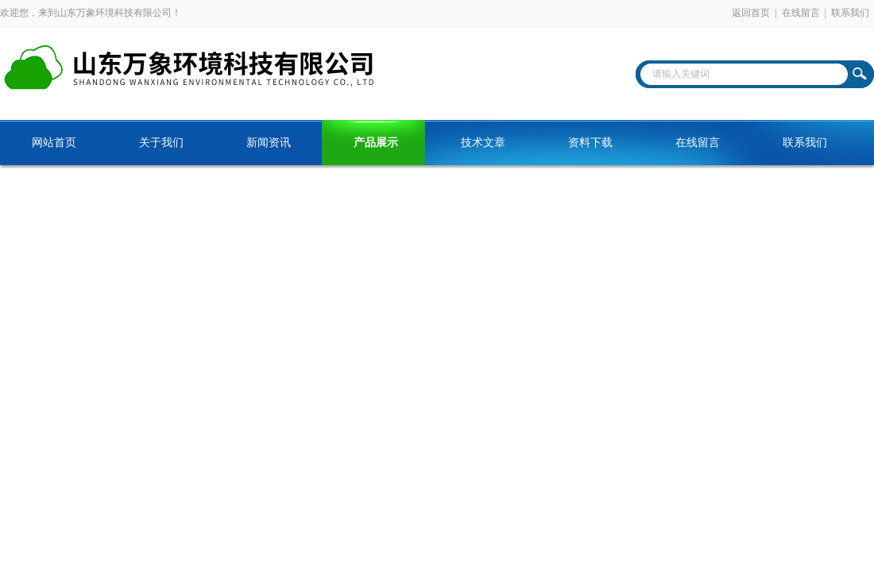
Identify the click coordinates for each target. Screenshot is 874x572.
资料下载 (590, 143)
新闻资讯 (268, 143)
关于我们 (161, 143)
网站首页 (54, 143)
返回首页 (751, 12)
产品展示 (376, 143)
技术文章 (483, 143)
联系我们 (850, 12)
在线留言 (801, 12)
